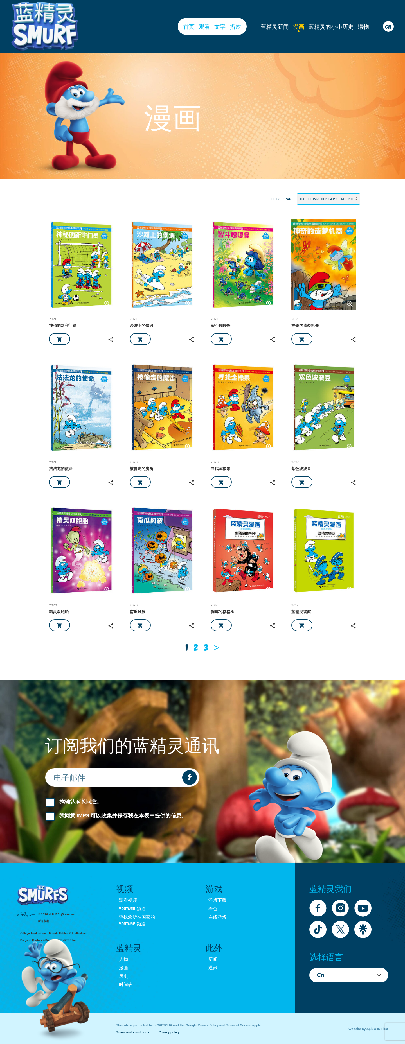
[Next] (216, 647)
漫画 (298, 26)
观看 (204, 26)
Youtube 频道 (132, 908)
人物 (123, 959)
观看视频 (128, 900)
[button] (107, 303)
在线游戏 (217, 916)
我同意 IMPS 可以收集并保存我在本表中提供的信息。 (123, 816)
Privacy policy (169, 1032)
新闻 (212, 959)
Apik (369, 1029)
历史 (123, 976)
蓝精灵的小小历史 (331, 26)
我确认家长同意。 (80, 801)
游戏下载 (217, 900)
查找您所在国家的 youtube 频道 (137, 920)
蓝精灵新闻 (275, 26)
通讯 (212, 967)
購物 (363, 26)
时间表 (125, 984)
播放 (235, 26)
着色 (212, 908)
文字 (220, 26)
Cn (349, 975)
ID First (382, 1029)
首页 (189, 26)
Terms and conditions (132, 1032)
